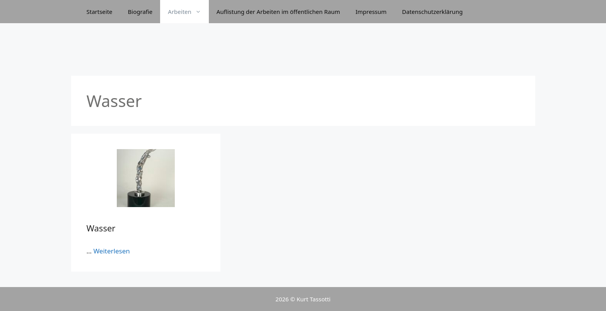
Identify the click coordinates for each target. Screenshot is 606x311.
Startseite (100, 11)
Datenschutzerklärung (432, 11)
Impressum (370, 11)
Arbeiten (188, 11)
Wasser (101, 228)
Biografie (140, 11)
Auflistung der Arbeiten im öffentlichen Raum (278, 11)
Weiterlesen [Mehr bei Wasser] (111, 250)
